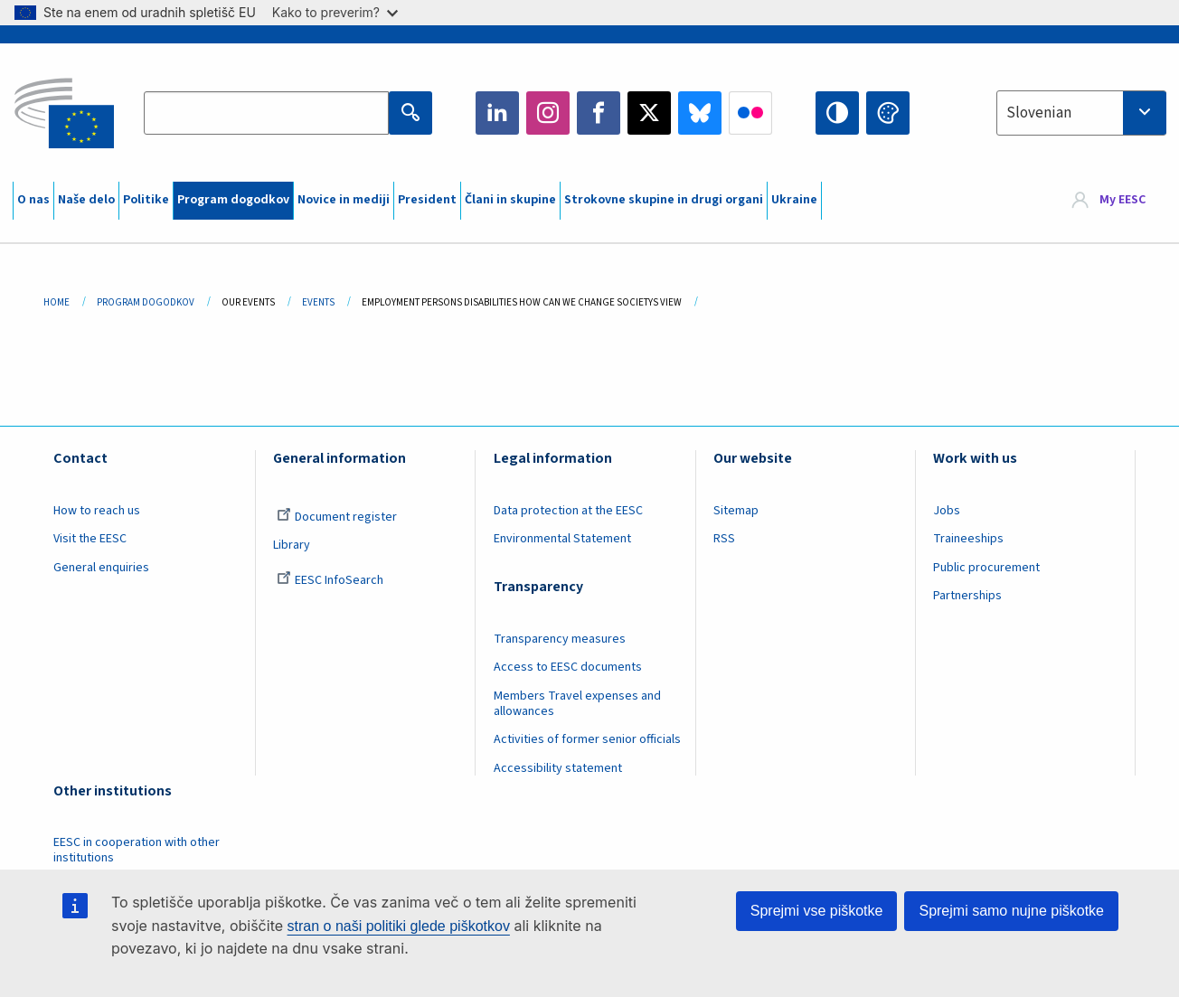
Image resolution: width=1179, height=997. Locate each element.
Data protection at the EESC (568, 511)
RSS (724, 539)
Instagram (548, 113)
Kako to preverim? (335, 12)
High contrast (837, 113)
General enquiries (101, 568)
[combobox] (1081, 113)
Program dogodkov (233, 200)
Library (291, 545)
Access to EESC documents (568, 667)
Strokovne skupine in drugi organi (663, 200)
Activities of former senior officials (587, 739)
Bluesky (700, 113)
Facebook (598, 113)
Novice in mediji (343, 200)
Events (318, 302)
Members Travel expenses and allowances (577, 703)
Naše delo (86, 200)
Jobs (946, 511)
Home (56, 302)
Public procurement (986, 568)
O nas (33, 200)
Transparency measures (560, 639)
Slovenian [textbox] (1038, 113)
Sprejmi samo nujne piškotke (1011, 910)
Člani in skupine (510, 200)
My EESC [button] (1122, 201)
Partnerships (967, 596)
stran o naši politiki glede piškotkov (399, 926)
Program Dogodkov (145, 302)
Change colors (888, 113)
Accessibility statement (558, 768)
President (427, 200)
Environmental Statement (562, 539)
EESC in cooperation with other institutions (136, 850)
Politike (146, 200)
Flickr (750, 113)
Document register (337, 517)
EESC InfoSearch (330, 580)
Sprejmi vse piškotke (816, 910)
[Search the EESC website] (266, 113)
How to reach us (96, 511)
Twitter (649, 113)
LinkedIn (497, 113)
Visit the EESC (90, 539)
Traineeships (968, 539)
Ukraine (794, 200)
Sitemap (736, 511)
